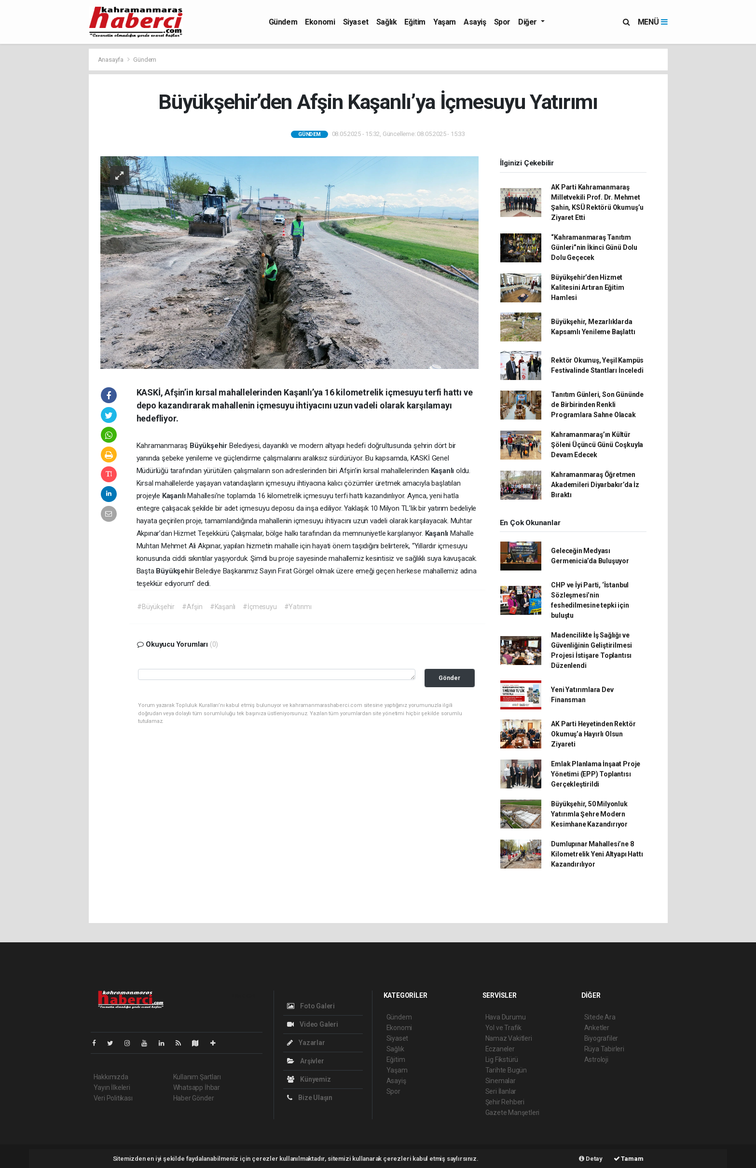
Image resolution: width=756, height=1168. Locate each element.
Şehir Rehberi (505, 1102)
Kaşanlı (443, 470)
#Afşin (192, 607)
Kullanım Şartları (197, 1077)
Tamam (629, 1158)
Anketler (596, 1028)
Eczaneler (500, 1049)
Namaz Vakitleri (508, 1038)
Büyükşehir (209, 445)
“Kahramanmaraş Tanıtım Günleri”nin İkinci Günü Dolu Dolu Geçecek (594, 247)
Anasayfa (111, 59)
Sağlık (386, 22)
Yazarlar (306, 1042)
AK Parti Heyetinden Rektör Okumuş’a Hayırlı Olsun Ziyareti (593, 734)
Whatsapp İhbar (196, 1087)
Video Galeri (312, 1024)
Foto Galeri (311, 1006)
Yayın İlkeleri (112, 1087)
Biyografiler (601, 1038)
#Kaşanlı (222, 607)
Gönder (449, 677)
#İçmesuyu (259, 607)
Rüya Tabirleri (604, 1049)
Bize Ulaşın (310, 1097)
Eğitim (415, 22)
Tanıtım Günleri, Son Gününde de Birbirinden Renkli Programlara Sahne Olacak (597, 405)
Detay (591, 1158)
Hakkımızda (111, 1077)
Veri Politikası (113, 1098)
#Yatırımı (298, 607)
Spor (502, 22)
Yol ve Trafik (503, 1028)
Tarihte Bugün (506, 1070)
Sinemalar (500, 1081)
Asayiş (475, 22)
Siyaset (356, 22)
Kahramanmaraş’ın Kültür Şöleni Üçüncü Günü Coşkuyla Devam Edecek (597, 445)
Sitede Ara (600, 1017)
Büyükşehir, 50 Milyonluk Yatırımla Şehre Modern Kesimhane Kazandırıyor (589, 814)
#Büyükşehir (156, 607)
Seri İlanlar (501, 1091)
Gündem (283, 22)
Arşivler (305, 1061)
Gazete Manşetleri (512, 1112)
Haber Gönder (193, 1098)
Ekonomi (320, 22)
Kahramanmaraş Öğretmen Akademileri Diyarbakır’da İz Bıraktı (595, 485)
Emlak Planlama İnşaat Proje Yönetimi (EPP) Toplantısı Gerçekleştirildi (595, 774)
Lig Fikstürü (502, 1059)
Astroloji (596, 1059)
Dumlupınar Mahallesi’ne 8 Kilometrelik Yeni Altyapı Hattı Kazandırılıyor (597, 854)
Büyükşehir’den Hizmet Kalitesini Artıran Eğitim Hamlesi (587, 287)
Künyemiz (309, 1079)
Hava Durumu (505, 1017)
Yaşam (444, 22)
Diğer (528, 22)
